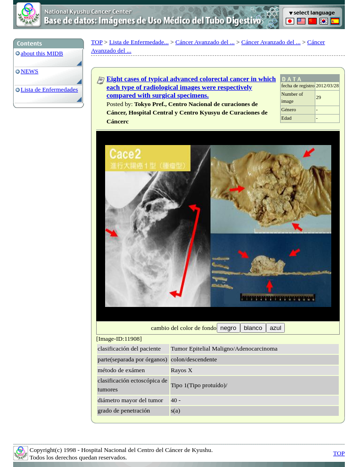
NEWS (29, 71)
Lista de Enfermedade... (139, 42)
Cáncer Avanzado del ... (205, 42)
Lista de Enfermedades (49, 89)
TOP (96, 42)
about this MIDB (42, 53)
